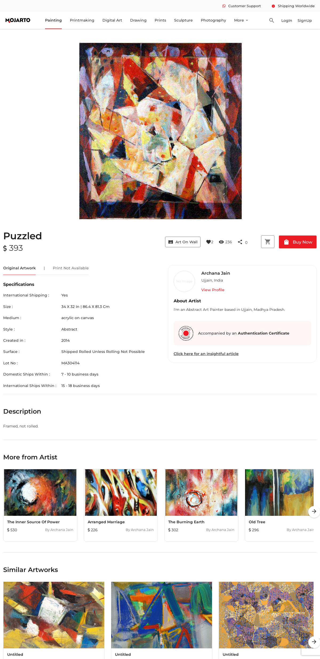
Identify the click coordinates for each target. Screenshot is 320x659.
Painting (53, 20)
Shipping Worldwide (293, 6)
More (241, 20)
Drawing (138, 20)
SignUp (305, 20)
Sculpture (183, 20)
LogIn (286, 20)
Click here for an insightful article (206, 353)
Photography (213, 20)
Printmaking (82, 20)
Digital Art (112, 20)
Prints (160, 20)
